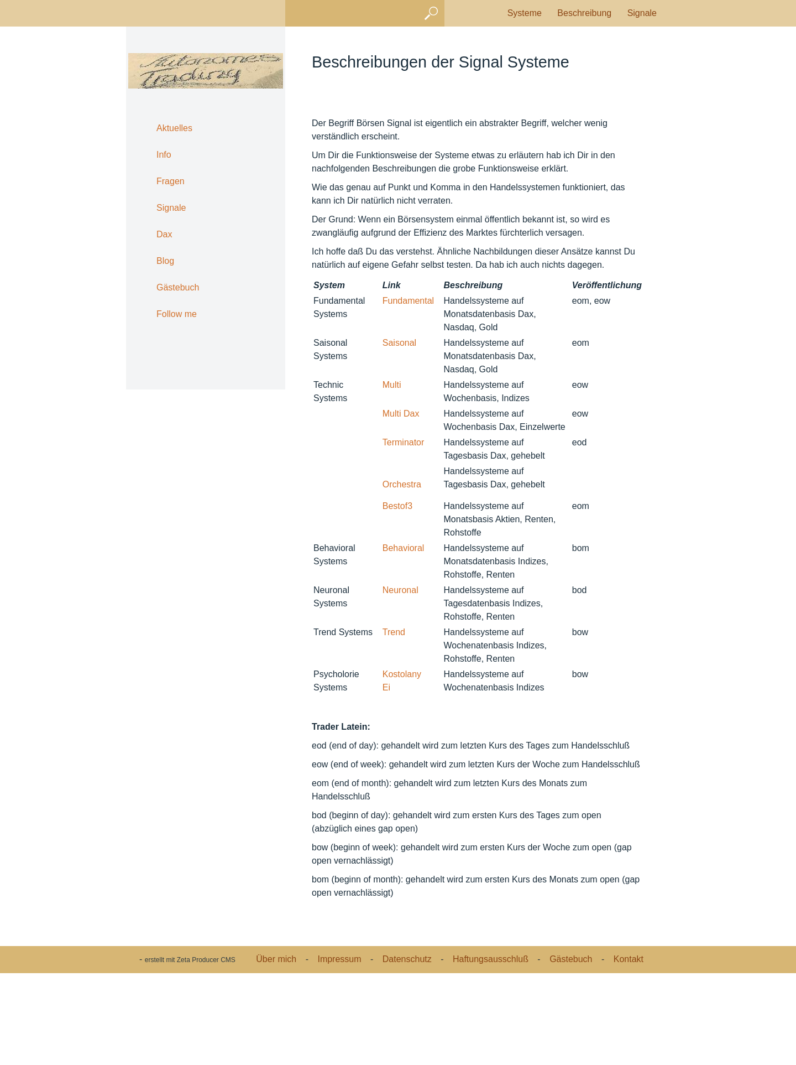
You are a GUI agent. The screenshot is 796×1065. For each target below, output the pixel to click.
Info (163, 154)
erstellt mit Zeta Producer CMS (190, 1053)
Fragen (170, 181)
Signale (642, 13)
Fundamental (408, 392)
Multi (392, 476)
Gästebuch (177, 287)
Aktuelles (174, 128)
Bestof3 (397, 597)
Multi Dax (401, 505)
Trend (394, 724)
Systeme (524, 13)
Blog (165, 261)
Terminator (404, 534)
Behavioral (404, 640)
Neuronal (400, 682)
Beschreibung (584, 13)
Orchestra (402, 576)
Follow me (176, 314)
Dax (164, 234)
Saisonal (399, 434)
